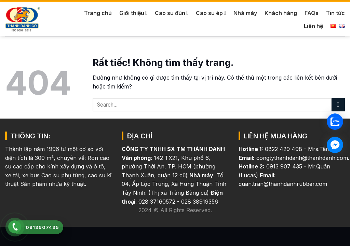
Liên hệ (313, 26)
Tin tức (335, 13)
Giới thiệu (133, 13)
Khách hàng (281, 13)
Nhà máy (245, 13)
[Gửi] (338, 104)
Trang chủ (98, 13)
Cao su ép (211, 13)
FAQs (312, 13)
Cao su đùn (171, 13)
